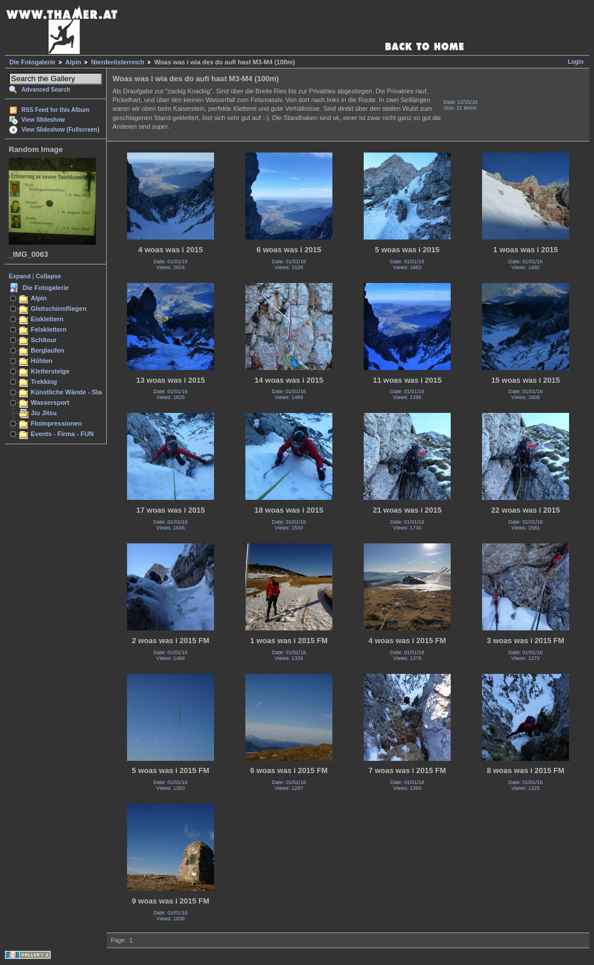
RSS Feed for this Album (55, 110)
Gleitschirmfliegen (58, 308)
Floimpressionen (56, 423)
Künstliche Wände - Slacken (73, 392)
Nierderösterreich (117, 62)
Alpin (74, 62)
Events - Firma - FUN (62, 433)
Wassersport (50, 402)
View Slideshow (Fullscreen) (60, 129)
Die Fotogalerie (32, 62)
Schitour (44, 339)
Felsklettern (49, 329)
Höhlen (41, 360)
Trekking (44, 381)
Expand (20, 276)
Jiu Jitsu (44, 412)
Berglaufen (47, 350)
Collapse (48, 276)
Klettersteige (50, 371)
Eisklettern (47, 318)
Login (576, 62)
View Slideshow (43, 120)
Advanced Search (45, 89)
